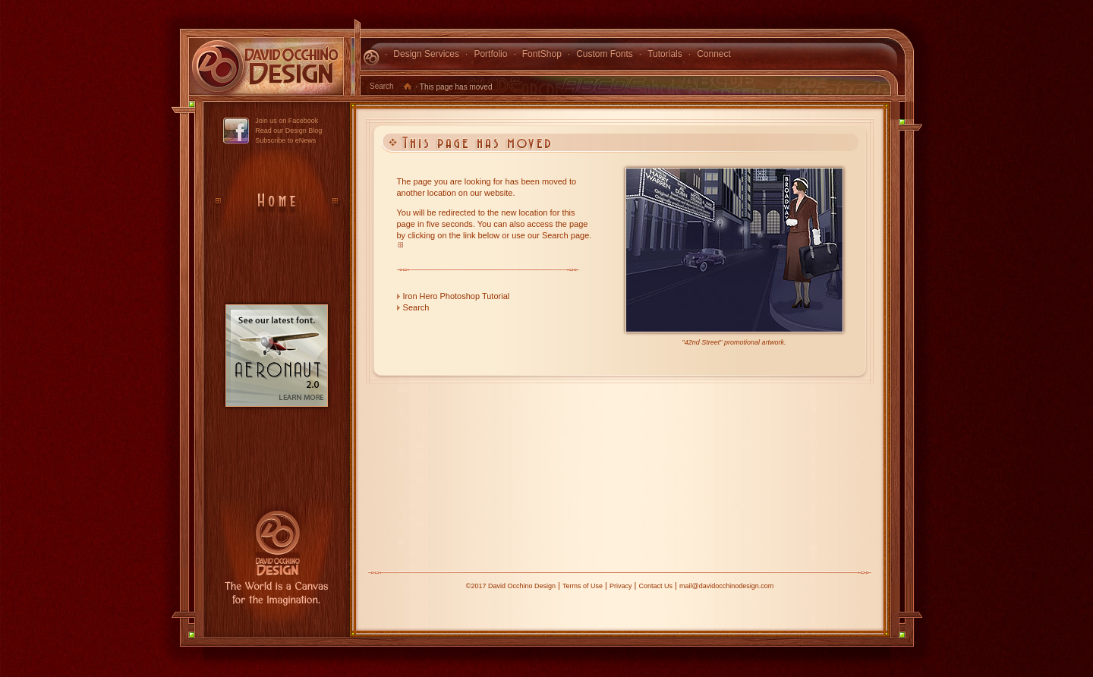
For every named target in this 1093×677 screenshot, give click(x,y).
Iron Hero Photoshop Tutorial (456, 296)
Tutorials (664, 54)
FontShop (542, 54)
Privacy (620, 586)
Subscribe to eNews (285, 140)
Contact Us (655, 586)
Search (382, 86)
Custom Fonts (604, 54)
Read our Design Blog (288, 130)
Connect (714, 54)
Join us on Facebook (286, 120)
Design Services (426, 54)
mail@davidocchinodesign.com (726, 586)
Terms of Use (582, 586)
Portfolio (490, 54)
